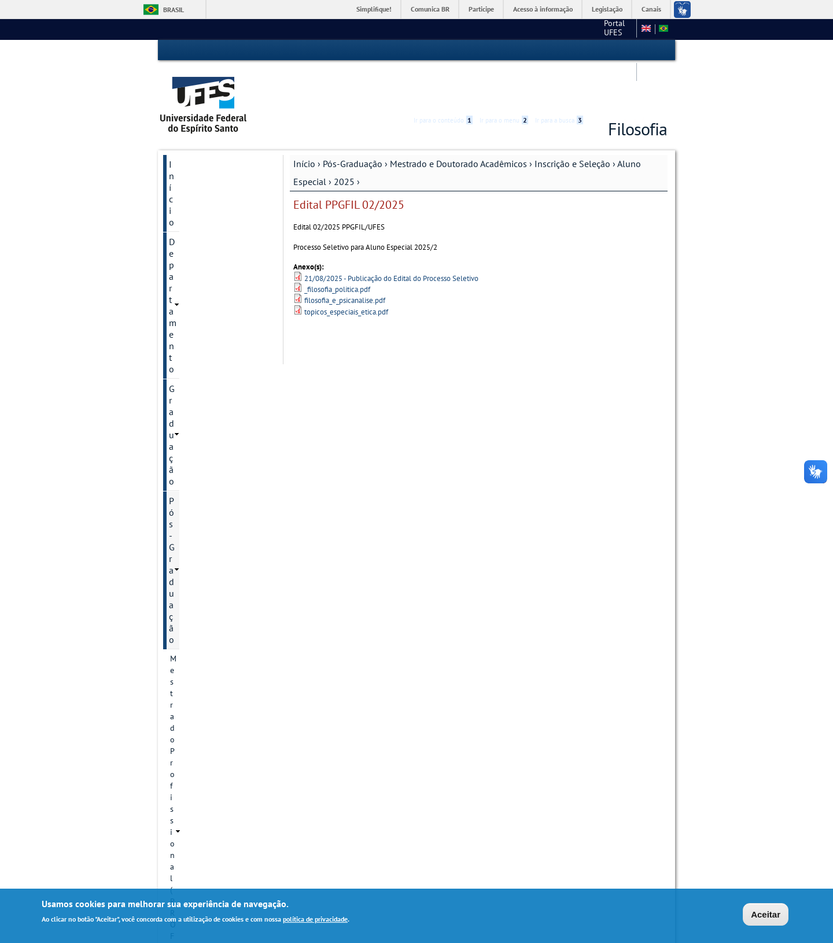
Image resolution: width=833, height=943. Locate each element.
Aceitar (765, 915)
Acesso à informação (543, 9)
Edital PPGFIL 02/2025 (225, 520)
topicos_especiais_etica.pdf (346, 268)
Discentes (197, 686)
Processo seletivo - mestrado (224, 582)
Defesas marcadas (211, 627)
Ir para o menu (504, 50)
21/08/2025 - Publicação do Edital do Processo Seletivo (391, 234)
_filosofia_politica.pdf (337, 245)
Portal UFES (466, 29)
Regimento (199, 319)
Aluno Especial (217, 476)
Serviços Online (200, 788)
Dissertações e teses (215, 647)
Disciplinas (199, 358)
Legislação (607, 9)
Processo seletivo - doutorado (224, 551)
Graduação (190, 159)
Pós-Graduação (352, 119)
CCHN (511, 29)
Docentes (196, 417)
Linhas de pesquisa (214, 378)
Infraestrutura (204, 666)
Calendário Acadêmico (212, 807)
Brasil (173, 9)
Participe (481, 9)
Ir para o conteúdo (443, 50)
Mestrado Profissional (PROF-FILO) (208, 204)
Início (304, 119)
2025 (344, 137)
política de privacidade (315, 919)
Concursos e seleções (211, 827)
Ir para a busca (559, 50)
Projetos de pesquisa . (219, 398)
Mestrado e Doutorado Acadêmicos (458, 119)
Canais (651, 9)
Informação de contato (220, 437)
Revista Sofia (202, 607)
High (611, 51)
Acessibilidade (598, 50)
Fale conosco (610, 29)
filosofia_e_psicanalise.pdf (344, 256)
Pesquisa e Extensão (209, 768)
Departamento (197, 140)
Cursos (192, 299)
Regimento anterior (214, 339)
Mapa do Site (556, 29)
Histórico (196, 280)
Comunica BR (430, 9)
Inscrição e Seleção (572, 119)
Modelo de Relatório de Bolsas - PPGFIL (221, 743)
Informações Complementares (209, 712)
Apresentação (204, 260)
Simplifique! (374, 9)
